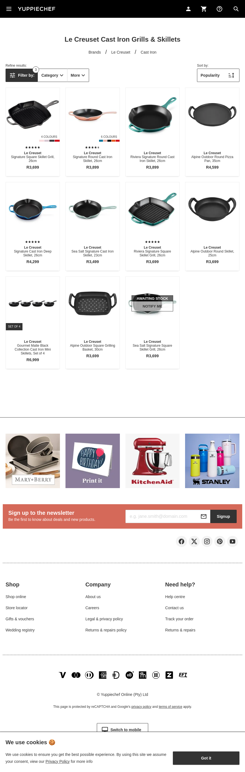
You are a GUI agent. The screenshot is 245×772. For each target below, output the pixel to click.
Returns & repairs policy (106, 630)
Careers (92, 608)
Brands (95, 52)
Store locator (16, 608)
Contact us (174, 608)
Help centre (175, 596)
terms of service (170, 707)
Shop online (16, 596)
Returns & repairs (180, 630)
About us (93, 596)
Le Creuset (120, 52)
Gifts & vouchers (20, 619)
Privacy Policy (58, 761)
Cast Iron (148, 52)
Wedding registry (20, 630)
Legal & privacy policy (104, 619)
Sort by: (202, 66)
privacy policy (141, 707)
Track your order (179, 619)
